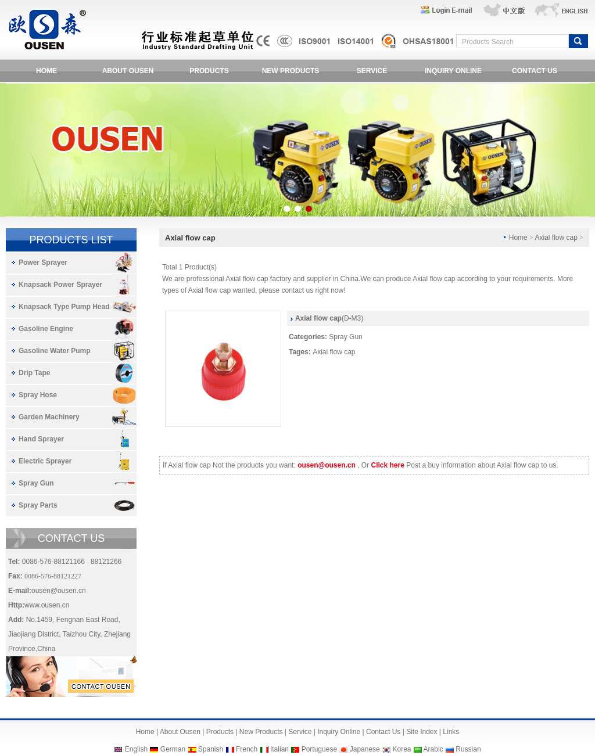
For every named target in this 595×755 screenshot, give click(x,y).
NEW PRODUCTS (291, 71)
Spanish (210, 749)
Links (451, 732)
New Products (261, 732)
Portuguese (319, 749)
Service (299, 732)
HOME (46, 71)
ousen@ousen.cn (58, 591)
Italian (279, 749)
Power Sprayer (43, 262)
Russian (468, 749)
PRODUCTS (208, 71)
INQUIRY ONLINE (453, 71)
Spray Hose (38, 395)
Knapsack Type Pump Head (64, 307)
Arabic (433, 749)
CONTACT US (534, 71)
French (246, 749)
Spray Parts (38, 505)
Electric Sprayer (45, 461)
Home (145, 732)
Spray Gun (36, 483)
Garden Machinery (49, 417)
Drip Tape (34, 373)
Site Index (421, 732)
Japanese (365, 749)
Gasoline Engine (46, 329)
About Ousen (180, 732)
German (172, 749)
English (136, 749)
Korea (401, 749)
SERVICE (372, 71)
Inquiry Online (338, 732)
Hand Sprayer (41, 439)
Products (220, 732)
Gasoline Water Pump (55, 351)
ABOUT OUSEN (128, 71)
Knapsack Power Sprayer (60, 285)
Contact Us (383, 732)
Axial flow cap (334, 352)
